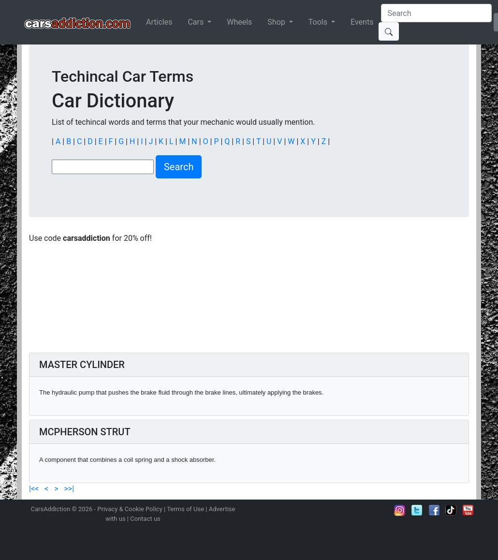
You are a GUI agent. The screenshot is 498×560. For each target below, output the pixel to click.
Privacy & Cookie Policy (129, 509)
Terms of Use (185, 509)
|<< (35, 488)
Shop (277, 22)
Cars (196, 22)
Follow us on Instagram (400, 510)
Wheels (239, 22)
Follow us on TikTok (451, 510)
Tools (318, 22)
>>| (68, 488)
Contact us (145, 518)
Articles (159, 22)
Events (362, 22)
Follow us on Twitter (417, 510)
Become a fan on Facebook (434, 510)
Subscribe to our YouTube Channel (468, 510)
